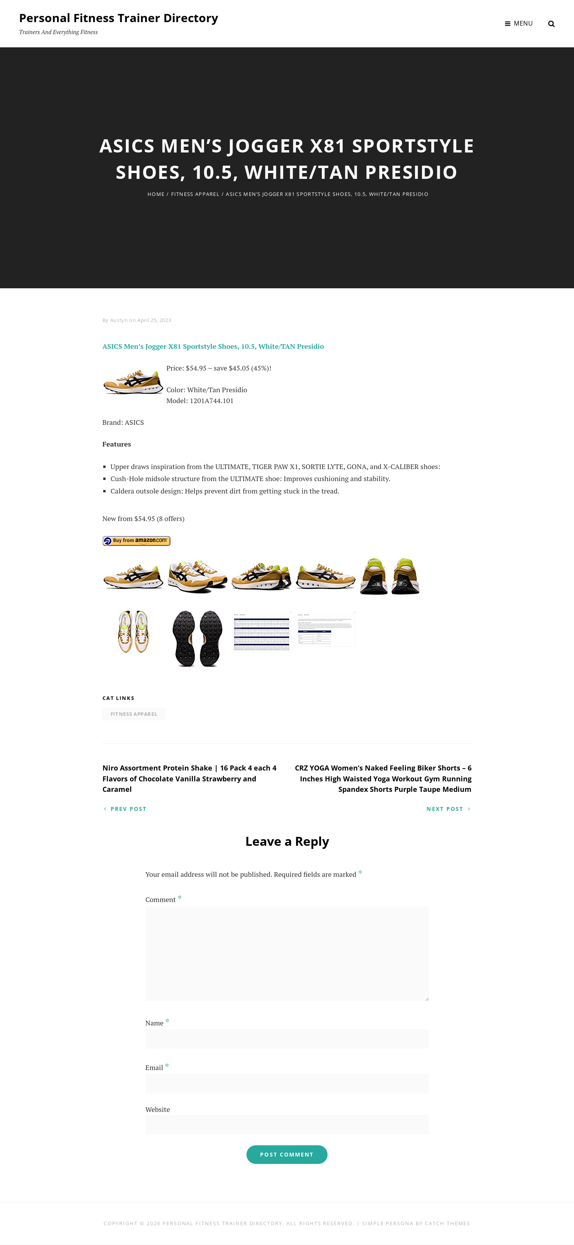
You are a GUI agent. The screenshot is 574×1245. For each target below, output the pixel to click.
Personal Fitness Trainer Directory (118, 18)
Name (158, 1023)
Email (157, 1068)
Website (158, 1110)
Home (156, 193)
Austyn (119, 320)
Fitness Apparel (195, 193)
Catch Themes (447, 1223)
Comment (164, 900)
